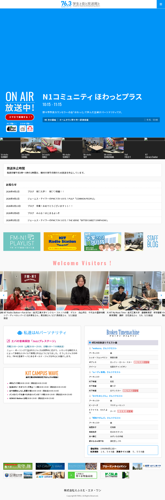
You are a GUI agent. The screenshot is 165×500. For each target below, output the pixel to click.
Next (161, 295)
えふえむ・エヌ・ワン (82, 4)
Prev (3, 295)
